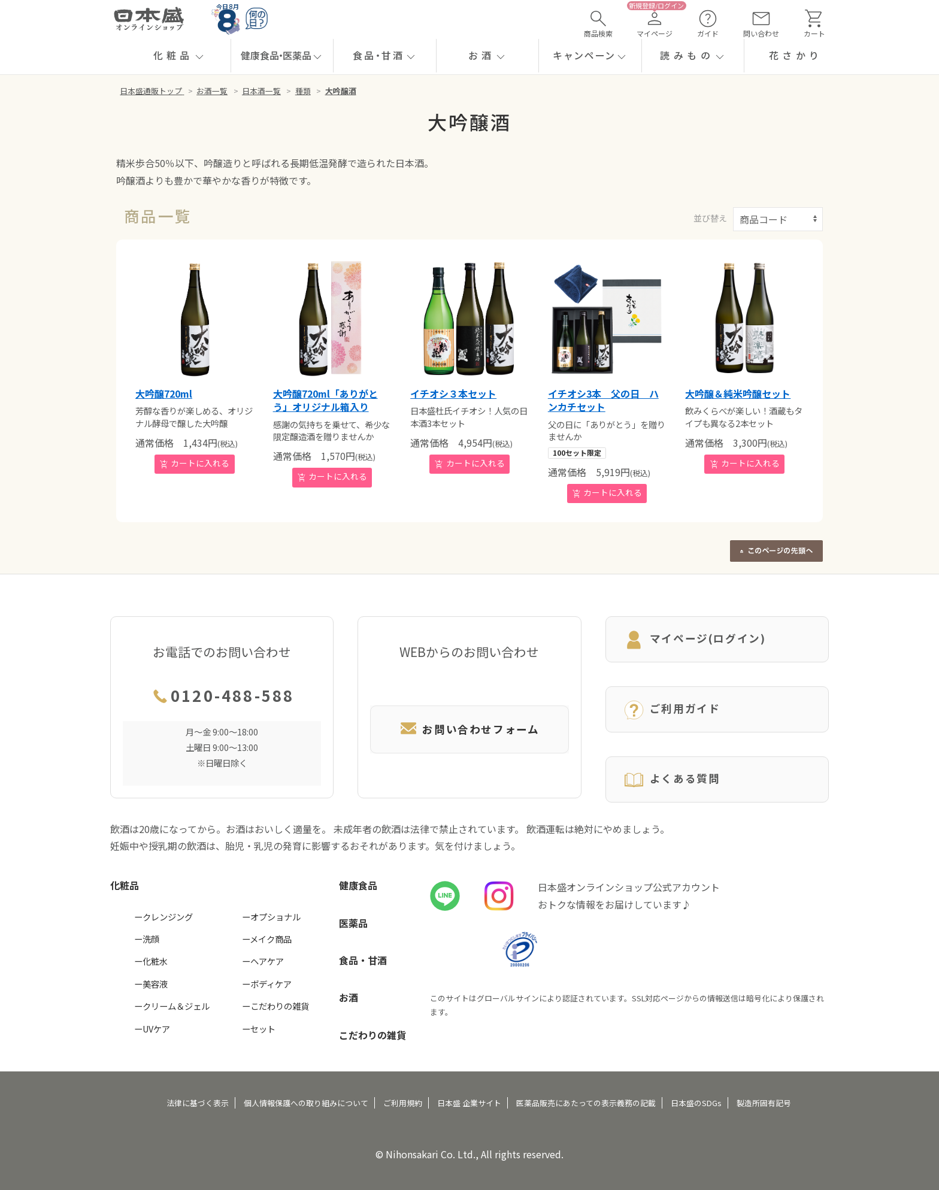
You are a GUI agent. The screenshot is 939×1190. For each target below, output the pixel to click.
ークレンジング (163, 916)
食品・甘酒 (363, 960)
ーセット (258, 1028)
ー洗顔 (146, 938)
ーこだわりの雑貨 (275, 1006)
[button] (179, 55)
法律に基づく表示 (197, 1103)
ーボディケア (267, 983)
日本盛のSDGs (696, 1103)
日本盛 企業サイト (469, 1103)
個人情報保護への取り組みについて (306, 1103)
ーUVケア (152, 1028)
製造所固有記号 (764, 1103)
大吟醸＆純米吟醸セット (737, 393)
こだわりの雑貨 (372, 1035)
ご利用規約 (402, 1103)
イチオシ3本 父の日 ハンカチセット (603, 400)
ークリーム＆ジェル (172, 1006)
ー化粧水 (151, 961)
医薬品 (353, 923)
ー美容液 (151, 983)
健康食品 (358, 885)
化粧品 (124, 885)
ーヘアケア (263, 961)
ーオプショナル (271, 916)
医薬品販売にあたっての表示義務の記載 (586, 1103)
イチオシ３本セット (453, 393)
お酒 (348, 997)
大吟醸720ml (163, 393)
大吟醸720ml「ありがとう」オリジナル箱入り (325, 400)
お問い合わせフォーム (469, 729)
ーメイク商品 (267, 938)
